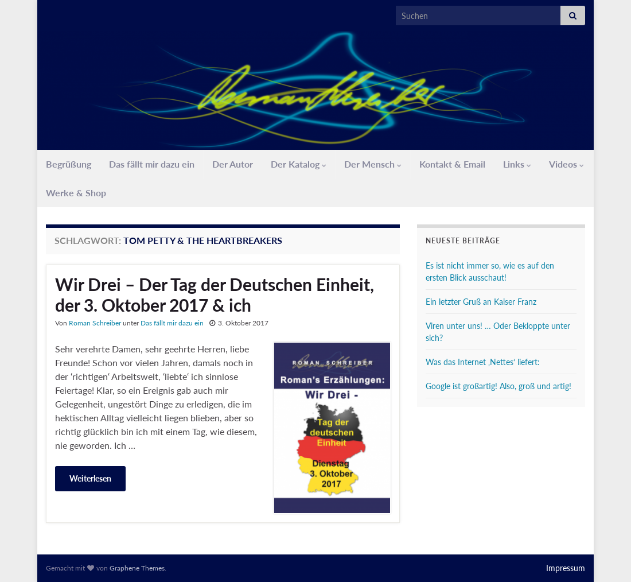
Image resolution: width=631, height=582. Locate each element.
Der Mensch (373, 163)
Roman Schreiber (95, 323)
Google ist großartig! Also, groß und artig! (498, 386)
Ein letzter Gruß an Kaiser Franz (481, 301)
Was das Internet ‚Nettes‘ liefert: (483, 362)
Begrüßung (68, 163)
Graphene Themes (137, 568)
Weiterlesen (90, 478)
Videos (566, 163)
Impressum (565, 568)
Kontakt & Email (452, 163)
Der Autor (232, 163)
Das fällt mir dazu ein (151, 163)
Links (517, 163)
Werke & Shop (76, 192)
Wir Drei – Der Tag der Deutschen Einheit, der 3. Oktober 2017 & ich (214, 294)
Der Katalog (298, 163)
